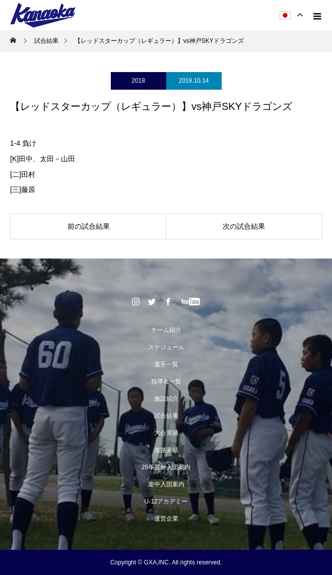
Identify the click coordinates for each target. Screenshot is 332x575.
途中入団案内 (166, 484)
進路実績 (166, 450)
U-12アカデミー (165, 501)
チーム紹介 (166, 330)
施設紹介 (166, 398)
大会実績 (166, 432)
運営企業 (166, 518)
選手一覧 (166, 364)
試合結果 (166, 415)
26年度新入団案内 (166, 467)
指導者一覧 (166, 381)
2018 (138, 80)
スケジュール (166, 347)
